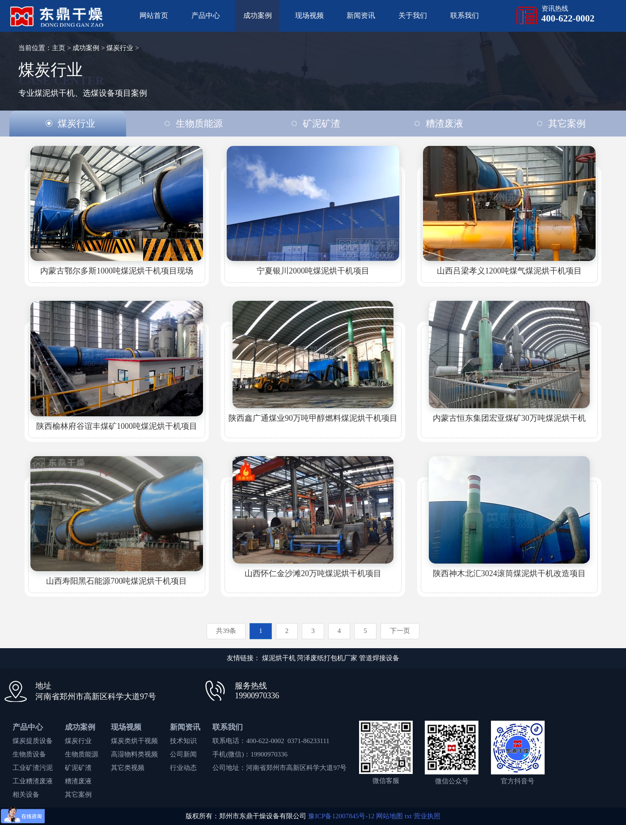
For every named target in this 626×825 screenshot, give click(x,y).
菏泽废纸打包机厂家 (327, 658)
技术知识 (183, 740)
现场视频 (309, 15)
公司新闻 (183, 754)
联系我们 (464, 15)
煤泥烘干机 (279, 658)
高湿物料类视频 (134, 754)
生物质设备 (29, 754)
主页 (58, 47)
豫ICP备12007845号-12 (341, 816)
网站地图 (389, 816)
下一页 (400, 630)
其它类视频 (127, 767)
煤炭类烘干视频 (134, 740)
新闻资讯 (361, 15)
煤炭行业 (119, 47)
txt (408, 816)
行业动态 (183, 767)
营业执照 (427, 816)
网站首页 (154, 15)
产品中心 (205, 15)
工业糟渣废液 (33, 781)
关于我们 (412, 15)
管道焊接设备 (379, 658)
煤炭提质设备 (33, 740)
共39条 (226, 630)
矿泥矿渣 (78, 767)
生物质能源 (81, 754)
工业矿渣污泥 (33, 767)
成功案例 (257, 15)
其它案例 (78, 794)
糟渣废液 (78, 781)
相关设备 (26, 794)
